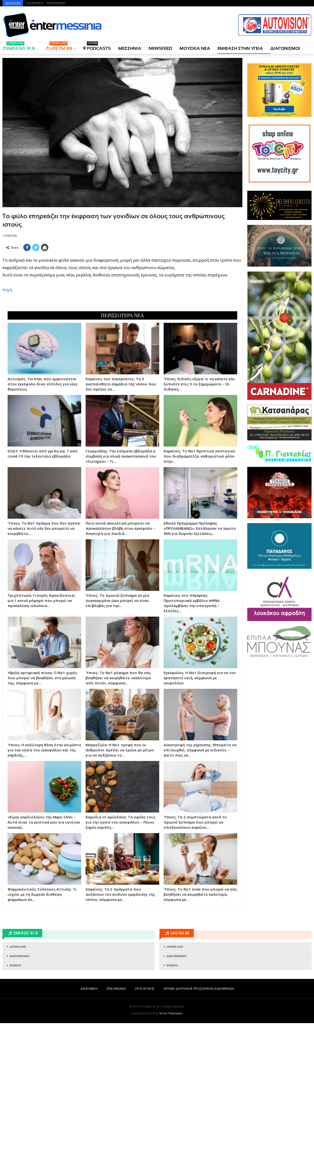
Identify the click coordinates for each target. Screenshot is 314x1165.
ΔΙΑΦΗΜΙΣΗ (34, 3)
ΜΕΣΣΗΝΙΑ (129, 48)
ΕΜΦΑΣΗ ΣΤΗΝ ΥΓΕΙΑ (240, 48)
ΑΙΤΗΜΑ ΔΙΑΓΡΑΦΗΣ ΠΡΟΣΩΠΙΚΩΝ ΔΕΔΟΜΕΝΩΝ (199, 1130)
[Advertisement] (122, 288)
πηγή (7, 360)
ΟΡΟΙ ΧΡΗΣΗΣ (145, 1130)
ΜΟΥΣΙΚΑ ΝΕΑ (195, 48)
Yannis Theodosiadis (171, 1155)
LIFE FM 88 (59, 47)
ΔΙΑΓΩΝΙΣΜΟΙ (285, 48)
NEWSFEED (160, 48)
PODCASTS (97, 47)
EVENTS (15, 1107)
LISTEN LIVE (18, 1088)
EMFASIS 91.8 (18, 47)
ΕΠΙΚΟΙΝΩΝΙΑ (56, 3)
